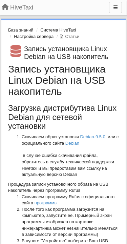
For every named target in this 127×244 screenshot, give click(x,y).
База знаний (21, 30)
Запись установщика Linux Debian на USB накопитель (66, 52)
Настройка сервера (34, 36)
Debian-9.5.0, (93, 136)
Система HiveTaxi (58, 30)
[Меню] (115, 7)
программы (46, 202)
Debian (73, 143)
